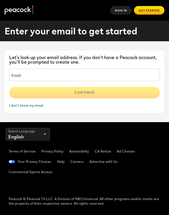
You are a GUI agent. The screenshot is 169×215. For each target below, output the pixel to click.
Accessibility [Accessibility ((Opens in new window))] (79, 151)
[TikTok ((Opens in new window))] (28, 184)
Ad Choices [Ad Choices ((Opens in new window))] (126, 151)
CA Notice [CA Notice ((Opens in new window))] (103, 151)
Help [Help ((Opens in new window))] (61, 161)
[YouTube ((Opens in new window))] (43, 184)
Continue (84, 92)
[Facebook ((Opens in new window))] (13, 184)
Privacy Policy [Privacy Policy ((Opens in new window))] (52, 151)
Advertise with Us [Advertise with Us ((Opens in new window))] (103, 161)
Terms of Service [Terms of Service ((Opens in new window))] (22, 151)
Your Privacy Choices (34, 161)
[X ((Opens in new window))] (72, 184)
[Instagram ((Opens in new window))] (58, 184)
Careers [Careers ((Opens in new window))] (76, 161)
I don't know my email (26, 105)
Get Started (149, 10)
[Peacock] (19, 10)
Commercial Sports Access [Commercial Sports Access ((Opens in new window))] (30, 172)
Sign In (121, 10)
